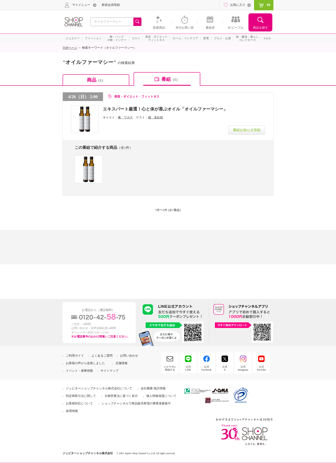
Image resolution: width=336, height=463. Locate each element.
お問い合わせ (129, 355)
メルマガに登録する (169, 368)
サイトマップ (109, 370)
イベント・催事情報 (79, 370)
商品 (96, 80)
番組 (170, 79)
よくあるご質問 (102, 355)
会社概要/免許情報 (153, 388)
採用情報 (72, 411)
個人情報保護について (161, 396)
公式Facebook (206, 368)
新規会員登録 (111, 4)
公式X (224, 368)
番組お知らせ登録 (246, 130)
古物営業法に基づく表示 (121, 396)
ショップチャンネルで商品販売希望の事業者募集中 (136, 403)
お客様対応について (79, 403)
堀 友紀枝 (155, 117)
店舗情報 (122, 363)
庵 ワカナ (125, 117)
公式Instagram (243, 368)
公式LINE (188, 368)
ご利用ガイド (75, 355)
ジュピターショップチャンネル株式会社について (99, 388)
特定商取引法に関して (81, 396)
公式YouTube (261, 368)
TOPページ (70, 48)
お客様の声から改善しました (85, 363)
